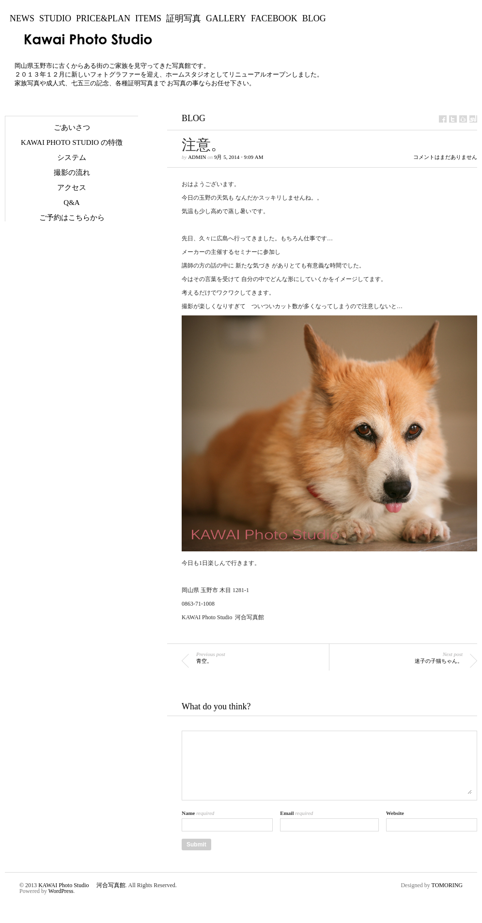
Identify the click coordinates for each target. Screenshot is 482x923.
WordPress (61, 891)
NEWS (22, 18)
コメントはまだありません (445, 157)
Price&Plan (103, 18)
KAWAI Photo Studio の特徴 (72, 142)
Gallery (226, 18)
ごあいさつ (72, 127)
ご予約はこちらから (72, 217)
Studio (55, 18)
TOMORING (447, 885)
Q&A (71, 202)
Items (148, 18)
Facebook (274, 18)
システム (71, 157)
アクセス (71, 187)
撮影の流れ (72, 172)
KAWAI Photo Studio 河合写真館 (81, 885)
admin (197, 157)
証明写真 (183, 18)
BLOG (314, 18)
